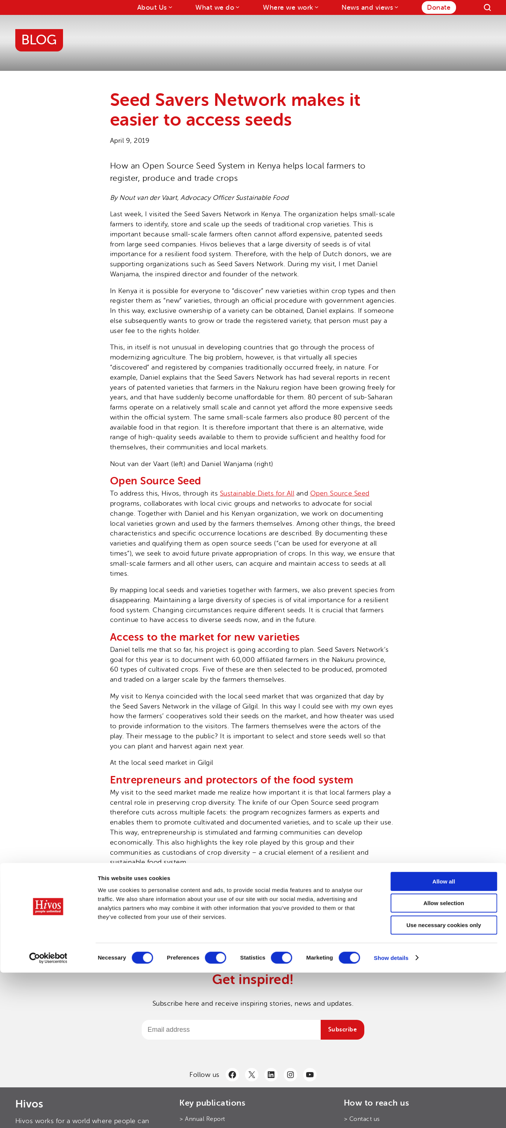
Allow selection (443, 1059)
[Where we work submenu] (316, 7)
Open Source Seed (340, 493)
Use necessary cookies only (443, 1080)
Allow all (444, 1037)
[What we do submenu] (237, 7)
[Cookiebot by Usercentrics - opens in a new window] (48, 1113)
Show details (391, 1113)
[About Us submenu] (170, 7)
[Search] (487, 7)
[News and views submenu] (396, 7)
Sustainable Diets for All (257, 493)
